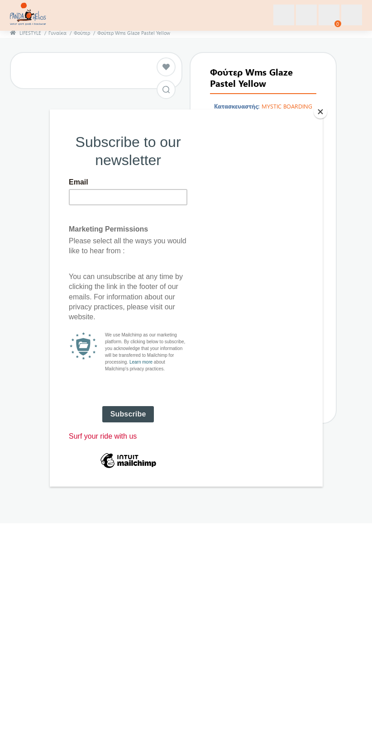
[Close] (320, 111)
